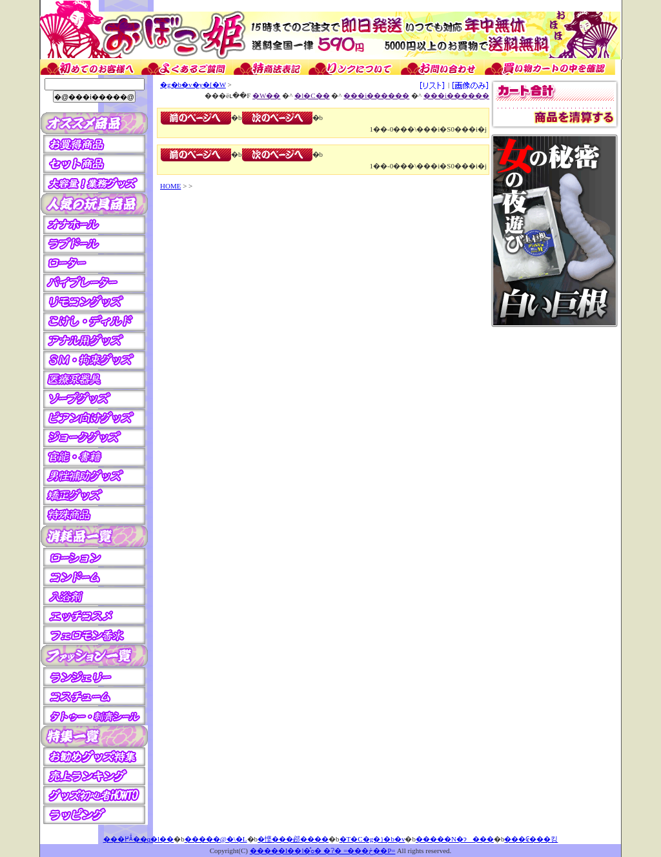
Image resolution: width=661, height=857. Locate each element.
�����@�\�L (216, 839)
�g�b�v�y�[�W (193, 84)
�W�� (266, 95)
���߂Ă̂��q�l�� (138, 839)
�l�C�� (311, 95)
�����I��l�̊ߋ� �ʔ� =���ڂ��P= (323, 850)
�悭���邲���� (293, 839)
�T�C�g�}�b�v (372, 839)
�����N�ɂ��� (455, 839)
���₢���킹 (531, 839)
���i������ (376, 95)
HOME (170, 186)
